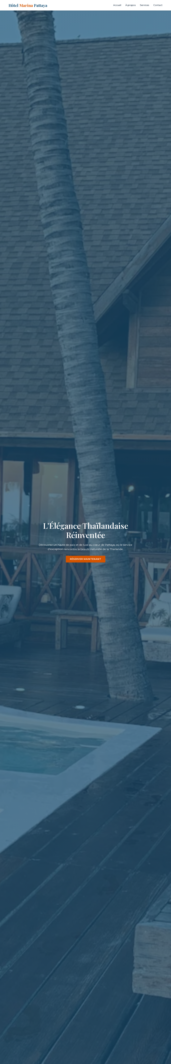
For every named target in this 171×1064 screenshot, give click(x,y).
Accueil (117, 5)
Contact (157, 5)
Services (144, 5)
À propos (130, 5)
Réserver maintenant (85, 559)
